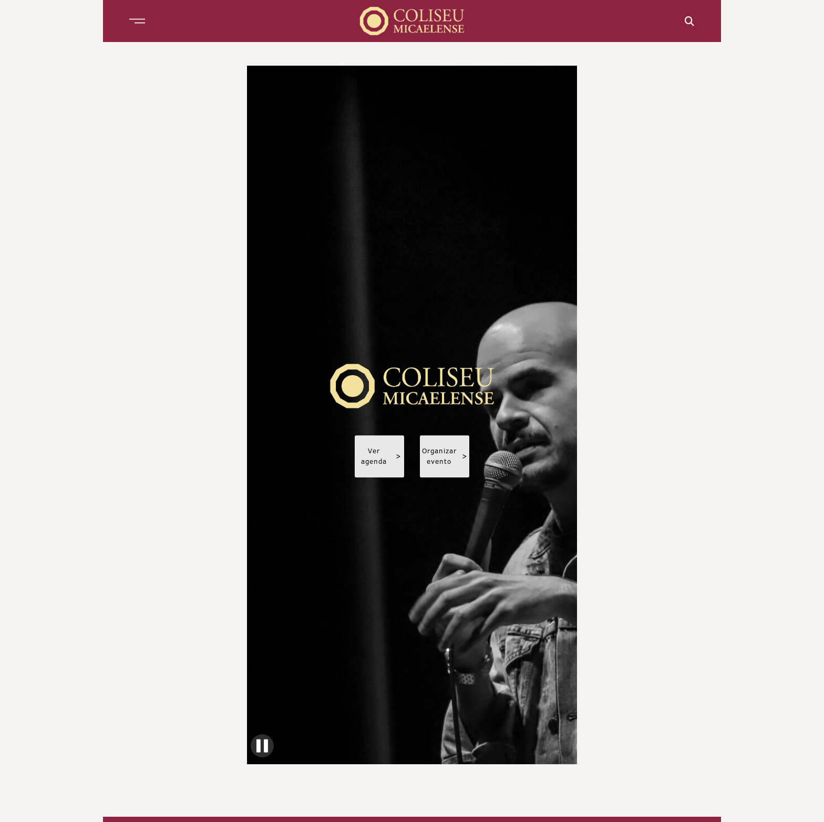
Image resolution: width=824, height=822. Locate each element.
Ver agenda (381, 456)
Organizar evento (445, 456)
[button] (137, 21)
